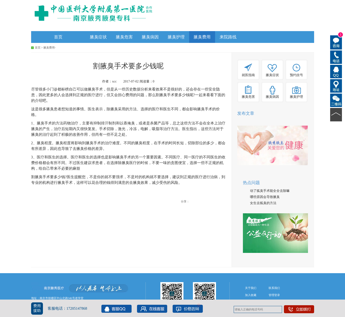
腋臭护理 (176, 37)
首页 (58, 37)
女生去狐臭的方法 (263, 203)
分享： (185, 201)
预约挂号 (296, 75)
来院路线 (228, 37)
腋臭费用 (202, 37)
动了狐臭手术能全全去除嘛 (270, 191)
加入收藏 (250, 295)
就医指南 (248, 75)
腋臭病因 (150, 37)
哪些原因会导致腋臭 (265, 197)
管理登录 (274, 295)
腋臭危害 (124, 37)
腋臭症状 (98, 37)
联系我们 (274, 288)
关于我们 (250, 288)
